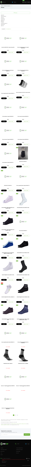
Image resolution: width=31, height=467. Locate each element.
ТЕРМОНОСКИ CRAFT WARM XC (7, 363)
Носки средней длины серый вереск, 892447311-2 (8, 70)
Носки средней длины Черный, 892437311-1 (23, 185)
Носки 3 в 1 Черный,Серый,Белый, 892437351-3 (8, 386)
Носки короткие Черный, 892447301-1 (8, 139)
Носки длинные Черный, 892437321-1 (8, 162)
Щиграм (8, 424)
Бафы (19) (2, 25)
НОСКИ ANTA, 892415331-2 (8, 185)
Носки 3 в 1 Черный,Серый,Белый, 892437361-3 (23, 386)
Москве (15, 423)
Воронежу (20, 423)
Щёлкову (2, 424)
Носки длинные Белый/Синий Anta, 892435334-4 (23, 342)
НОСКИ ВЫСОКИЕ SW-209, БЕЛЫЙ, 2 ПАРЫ (23, 207)
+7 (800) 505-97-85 (4, 465)
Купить (4, 52)
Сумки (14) (2, 17)
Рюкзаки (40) (2, 18)
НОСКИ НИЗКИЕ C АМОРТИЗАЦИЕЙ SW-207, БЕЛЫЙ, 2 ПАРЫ (8, 208)
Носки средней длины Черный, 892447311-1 (8, 93)
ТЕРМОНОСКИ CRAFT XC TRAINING (23, 363)
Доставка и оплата (2, 451)
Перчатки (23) (3, 19)
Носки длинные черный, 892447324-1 (8, 116)
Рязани (12, 423)
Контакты (2, 454)
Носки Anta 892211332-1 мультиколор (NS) (8, 47)
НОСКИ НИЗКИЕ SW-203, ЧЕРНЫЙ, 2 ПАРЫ (23, 252)
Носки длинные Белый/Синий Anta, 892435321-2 (23, 70)
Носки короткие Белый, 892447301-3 (23, 116)
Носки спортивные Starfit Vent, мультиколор (23, 92)
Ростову (17, 423)
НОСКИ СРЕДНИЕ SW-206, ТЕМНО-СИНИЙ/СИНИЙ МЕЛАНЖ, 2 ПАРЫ (23, 319)
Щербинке (5, 424)
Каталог (17, 443)
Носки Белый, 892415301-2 (23, 230)
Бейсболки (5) (3, 24)
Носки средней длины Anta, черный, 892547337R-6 (23, 47)
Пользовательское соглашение (19, 449)
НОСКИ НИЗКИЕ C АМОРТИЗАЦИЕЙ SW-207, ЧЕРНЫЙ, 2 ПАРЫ (8, 230)
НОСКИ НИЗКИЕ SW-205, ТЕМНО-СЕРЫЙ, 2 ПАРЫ (8, 319)
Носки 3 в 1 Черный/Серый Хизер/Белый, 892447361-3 (8, 408)
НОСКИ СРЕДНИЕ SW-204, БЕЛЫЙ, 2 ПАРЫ (8, 274)
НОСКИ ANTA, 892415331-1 (23, 161)
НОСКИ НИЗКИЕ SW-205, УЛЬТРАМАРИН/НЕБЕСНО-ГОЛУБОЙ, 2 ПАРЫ (8, 253)
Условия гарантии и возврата (4, 449)
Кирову (23, 423)
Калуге (25, 423)
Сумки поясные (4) (3, 16)
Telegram (14, 2)
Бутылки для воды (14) (4, 23)
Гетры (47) (2, 22)
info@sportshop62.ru (4, 462)
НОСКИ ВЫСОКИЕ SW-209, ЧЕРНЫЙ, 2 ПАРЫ (23, 274)
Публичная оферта (18, 451)
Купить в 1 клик (11, 52)
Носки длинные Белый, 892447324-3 (23, 139)
